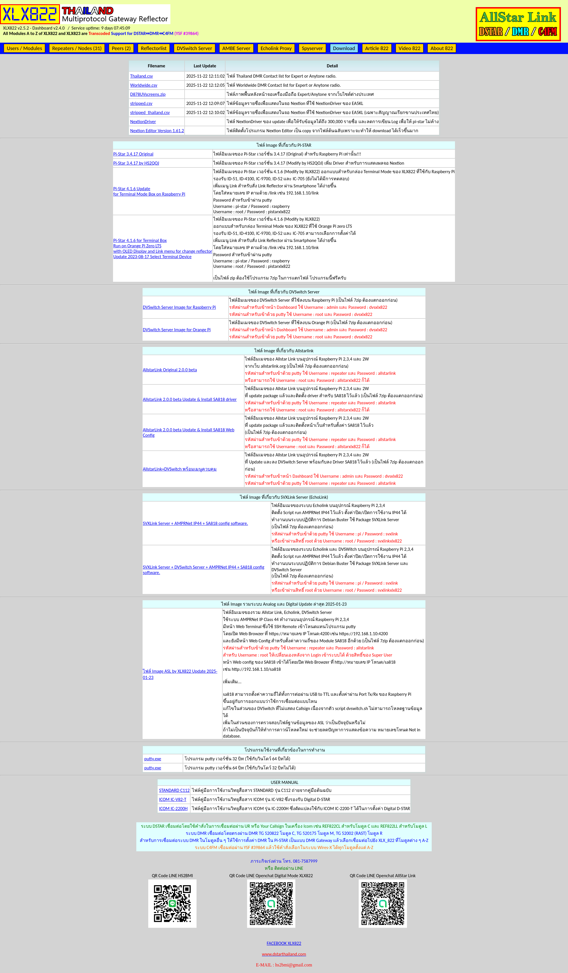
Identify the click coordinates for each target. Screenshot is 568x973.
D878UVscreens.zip (148, 94)
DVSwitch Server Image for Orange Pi (177, 329)
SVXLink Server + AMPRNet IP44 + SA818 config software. (195, 523)
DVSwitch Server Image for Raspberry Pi (179, 307)
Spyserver (312, 48)
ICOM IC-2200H (173, 808)
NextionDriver (143, 121)
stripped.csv (141, 103)
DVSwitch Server (194, 48)
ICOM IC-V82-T (172, 799)
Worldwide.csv (143, 85)
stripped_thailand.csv (150, 112)
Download (344, 48)
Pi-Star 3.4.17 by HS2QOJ (136, 163)
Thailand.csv (141, 76)
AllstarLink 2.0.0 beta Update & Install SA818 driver (190, 399)
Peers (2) (121, 48)
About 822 (442, 48)
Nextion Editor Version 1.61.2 (157, 130)
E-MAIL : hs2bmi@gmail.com (284, 964)
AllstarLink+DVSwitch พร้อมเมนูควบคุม (180, 469)
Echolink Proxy (276, 48)
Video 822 (409, 48)
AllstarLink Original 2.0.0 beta (170, 369)
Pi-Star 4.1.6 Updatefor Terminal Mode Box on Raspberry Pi (149, 191)
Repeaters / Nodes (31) (77, 48)
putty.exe (152, 758)
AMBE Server (236, 48)
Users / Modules (24, 48)
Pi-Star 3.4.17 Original (133, 154)
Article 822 (377, 48)
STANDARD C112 (174, 790)
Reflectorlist (153, 48)
